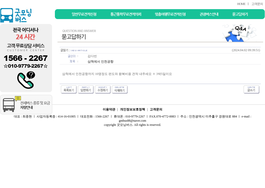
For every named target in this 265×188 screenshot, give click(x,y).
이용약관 (109, 109)
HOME (241, 4)
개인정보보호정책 (132, 109)
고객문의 (257, 4)
